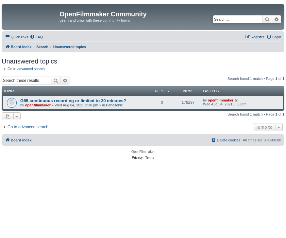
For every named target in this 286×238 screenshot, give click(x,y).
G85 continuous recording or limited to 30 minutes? (73, 100)
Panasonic (114, 105)
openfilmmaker (38, 105)
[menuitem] (36, 37)
